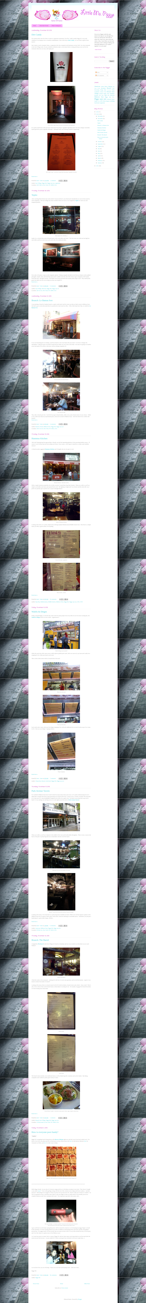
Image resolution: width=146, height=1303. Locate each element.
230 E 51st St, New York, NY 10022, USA (46, 428)
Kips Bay (37, 602)
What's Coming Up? (56, 25)
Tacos (98, 101)
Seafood (109, 99)
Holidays (112, 93)
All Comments (100, 75)
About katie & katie (43, 25)
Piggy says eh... (57, 928)
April (99, 155)
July (99, 148)
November (100, 118)
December (100, 116)
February (100, 160)
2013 (97, 112)
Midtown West (59, 602)
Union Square (106, 101)
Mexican (44, 288)
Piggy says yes (51, 183)
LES (100, 95)
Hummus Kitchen (39, 438)
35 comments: (53, 599)
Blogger (80, 1299)
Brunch (37, 426)
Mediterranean (44, 602)
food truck (48, 781)
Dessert (43, 781)
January (100, 163)
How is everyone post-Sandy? (45, 1132)
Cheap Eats (38, 781)
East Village (38, 183)
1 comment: (53, 180)
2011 (97, 166)
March (99, 158)
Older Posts (87, 1283)
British (98, 88)
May (99, 153)
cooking (112, 101)
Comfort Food (103, 91)
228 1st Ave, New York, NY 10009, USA (46, 290)
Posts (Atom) (64, 1288)
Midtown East (47, 426)
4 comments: (53, 424)
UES (78, 602)
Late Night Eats (105, 95)
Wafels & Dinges (39, 611)
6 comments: (53, 286)
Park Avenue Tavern (41, 791)
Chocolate (109, 89)
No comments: (53, 1275)
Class (113, 90)
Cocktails (96, 91)
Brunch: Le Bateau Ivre (42, 300)
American (37, 928)
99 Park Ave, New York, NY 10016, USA (46, 930)
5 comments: (53, 925)
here (71, 1141)
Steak (95, 101)
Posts (98, 72)
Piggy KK (44, 183)
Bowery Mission (59, 1139)
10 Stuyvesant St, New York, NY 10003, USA (47, 1122)
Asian (102, 86)
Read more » (35, 176)
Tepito (34, 195)
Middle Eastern (52, 602)
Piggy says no (55, 288)
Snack (112, 99)
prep (39, 1191)
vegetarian (57, 183)
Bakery (106, 86)
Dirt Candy (37, 34)
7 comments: (53, 778)
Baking (110, 86)
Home (34, 25)
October (100, 141)
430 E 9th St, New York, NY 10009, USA (46, 185)
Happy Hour (106, 93)
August (100, 146)
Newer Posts (36, 1283)
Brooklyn (103, 88)
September (100, 144)
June (99, 151)
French (41, 426)
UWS (81, 602)
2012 (97, 114)
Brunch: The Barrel (40, 940)
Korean (96, 95)
